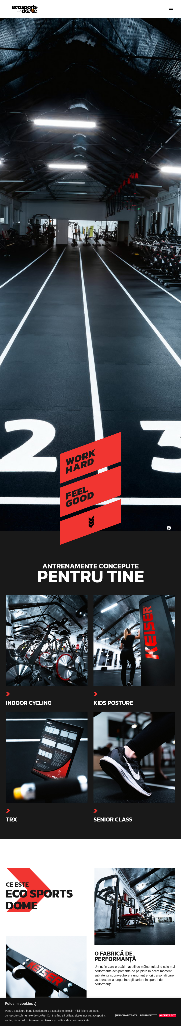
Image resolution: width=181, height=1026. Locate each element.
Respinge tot (148, 1015)
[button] (171, 9)
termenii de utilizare (41, 1020)
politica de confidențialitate (73, 1020)
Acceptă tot (167, 1015)
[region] (90, 1012)
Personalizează (127, 1015)
